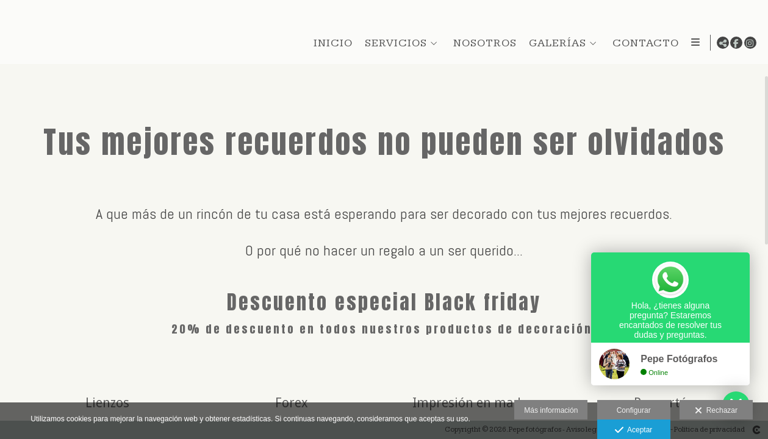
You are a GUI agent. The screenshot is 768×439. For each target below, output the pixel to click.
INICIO (330, 43)
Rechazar (716, 411)
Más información (551, 410)
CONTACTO (643, 43)
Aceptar (633, 430)
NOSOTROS (482, 43)
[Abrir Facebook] (736, 43)
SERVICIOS (393, 43)
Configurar (634, 410)
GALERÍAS (555, 43)
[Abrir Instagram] (750, 43)
